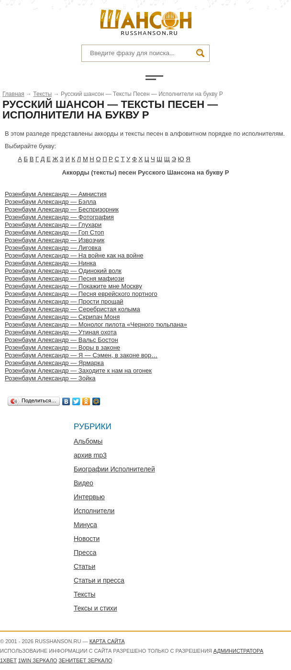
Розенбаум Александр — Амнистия (56, 194)
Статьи (84, 566)
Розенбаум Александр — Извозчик (54, 240)
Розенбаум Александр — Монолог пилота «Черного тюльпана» (96, 324)
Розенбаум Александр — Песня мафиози (64, 278)
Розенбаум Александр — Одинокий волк (63, 270)
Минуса (85, 525)
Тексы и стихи (95, 608)
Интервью (89, 497)
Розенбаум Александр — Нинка (50, 263)
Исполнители (94, 511)
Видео (83, 483)
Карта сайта (107, 641)
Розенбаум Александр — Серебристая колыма (72, 309)
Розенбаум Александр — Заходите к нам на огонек (78, 370)
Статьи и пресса (99, 580)
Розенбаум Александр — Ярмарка (54, 362)
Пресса (85, 552)
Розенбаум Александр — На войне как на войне (74, 255)
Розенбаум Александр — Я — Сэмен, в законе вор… (81, 355)
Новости (87, 538)
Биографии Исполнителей (114, 469)
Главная (13, 94)
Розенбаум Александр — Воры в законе (62, 347)
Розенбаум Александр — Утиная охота (61, 332)
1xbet (8, 660)
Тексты (42, 94)
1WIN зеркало (37, 660)
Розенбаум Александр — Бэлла (50, 201)
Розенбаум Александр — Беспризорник (62, 209)
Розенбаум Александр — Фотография (59, 217)
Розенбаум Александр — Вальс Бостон (61, 339)
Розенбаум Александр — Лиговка (53, 247)
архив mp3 (90, 455)
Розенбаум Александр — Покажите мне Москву (73, 286)
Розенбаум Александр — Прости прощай (64, 301)
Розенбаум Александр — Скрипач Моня (62, 316)
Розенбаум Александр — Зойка (50, 378)
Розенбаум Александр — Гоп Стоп (54, 232)
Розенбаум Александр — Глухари (53, 224)
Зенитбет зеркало (85, 660)
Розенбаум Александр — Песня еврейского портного (81, 293)
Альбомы (88, 441)
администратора (238, 651)
